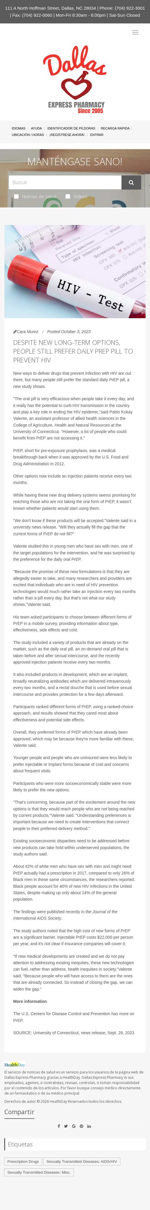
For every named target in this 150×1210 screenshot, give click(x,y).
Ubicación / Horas (28, 135)
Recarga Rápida (115, 128)
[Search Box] (65, 182)
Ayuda (36, 128)
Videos (76, 196)
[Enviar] (131, 182)
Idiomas (18, 128)
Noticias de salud (35, 196)
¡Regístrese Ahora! (66, 135)
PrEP (17, 1020)
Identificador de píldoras (71, 128)
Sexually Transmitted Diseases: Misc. (39, 1172)
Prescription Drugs (23, 1161)
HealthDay (58, 1101)
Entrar (96, 135)
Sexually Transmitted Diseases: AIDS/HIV (81, 1161)
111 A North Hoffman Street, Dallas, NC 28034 (50, 8)
